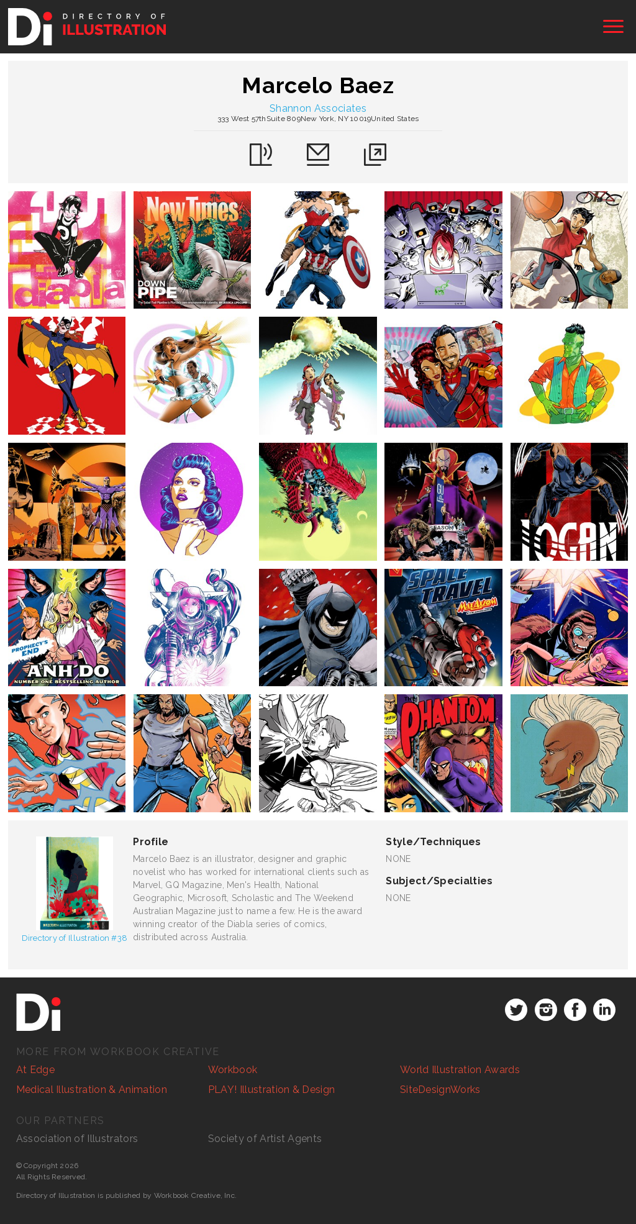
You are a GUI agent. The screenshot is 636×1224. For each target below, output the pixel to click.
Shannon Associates (318, 108)
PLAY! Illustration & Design (271, 1089)
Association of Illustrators (77, 1139)
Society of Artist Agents (265, 1139)
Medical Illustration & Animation (91, 1089)
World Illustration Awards (460, 1070)
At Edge (35, 1070)
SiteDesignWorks (440, 1089)
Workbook (233, 1070)
